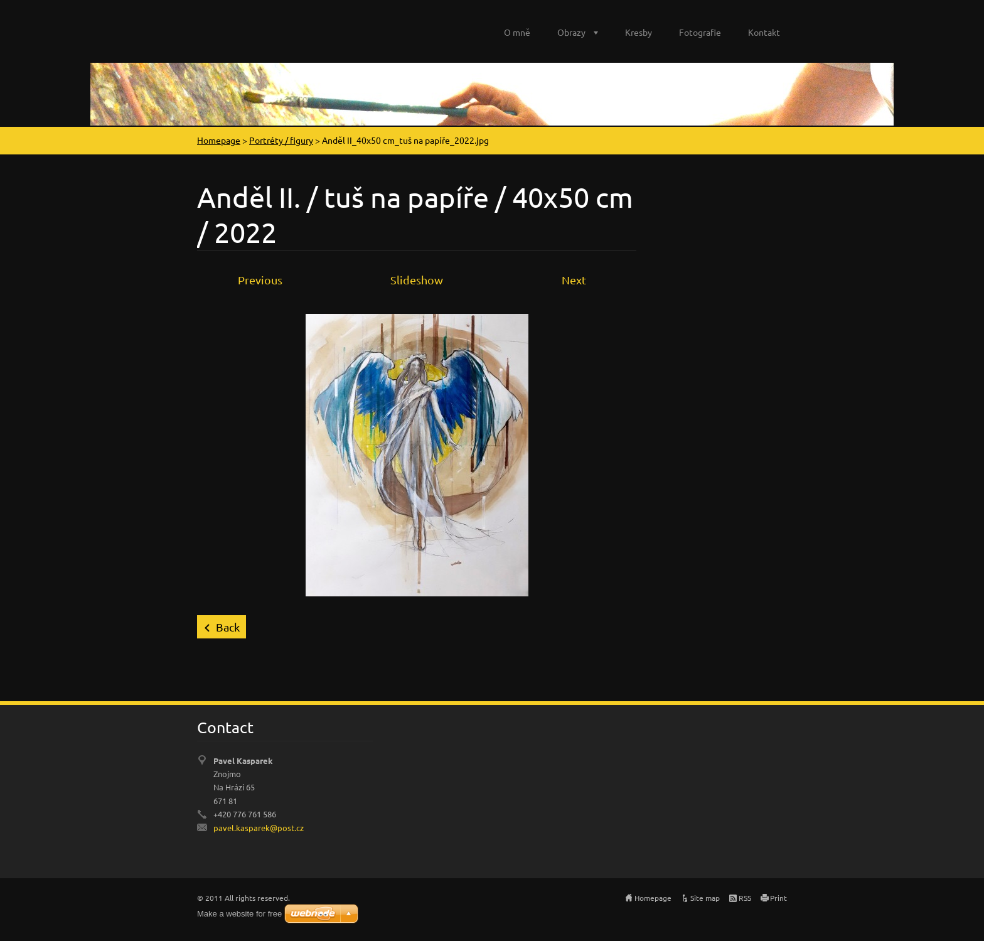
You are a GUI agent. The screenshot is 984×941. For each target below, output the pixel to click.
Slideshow (416, 279)
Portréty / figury (281, 140)
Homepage (218, 140)
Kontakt (764, 32)
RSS (745, 898)
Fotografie (700, 32)
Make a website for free (239, 913)
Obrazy (571, 32)
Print (778, 898)
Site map (705, 898)
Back (228, 626)
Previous (260, 279)
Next (574, 279)
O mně (517, 32)
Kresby (638, 32)
